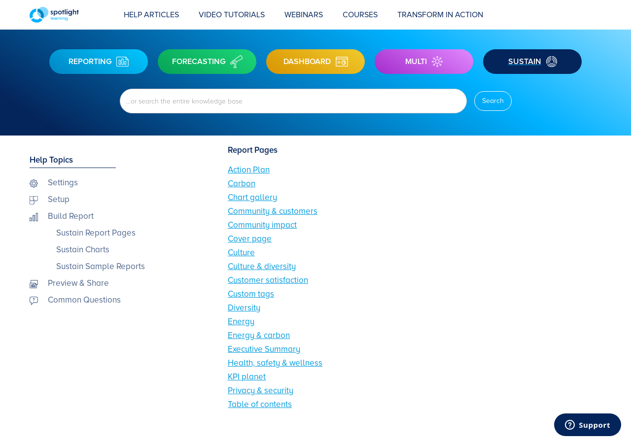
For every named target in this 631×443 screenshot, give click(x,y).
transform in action (440, 15)
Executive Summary (264, 349)
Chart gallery (252, 197)
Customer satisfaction (268, 280)
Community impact (262, 225)
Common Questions (84, 300)
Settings (63, 182)
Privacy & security (260, 390)
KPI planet (247, 377)
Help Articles (151, 15)
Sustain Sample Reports (100, 266)
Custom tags (251, 294)
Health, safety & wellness (275, 363)
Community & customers (272, 211)
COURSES (360, 15)
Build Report (71, 216)
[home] (72, 15)
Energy (241, 321)
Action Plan (249, 170)
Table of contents (260, 404)
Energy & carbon (259, 335)
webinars (303, 15)
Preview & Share (78, 283)
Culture (241, 252)
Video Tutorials (232, 15)
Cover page (250, 239)
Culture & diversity (262, 266)
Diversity (244, 308)
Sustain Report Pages (96, 233)
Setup (59, 199)
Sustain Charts (82, 249)
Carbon (241, 183)
